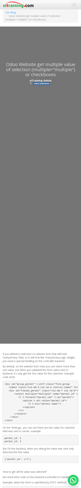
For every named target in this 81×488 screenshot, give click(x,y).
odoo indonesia (41, 83)
